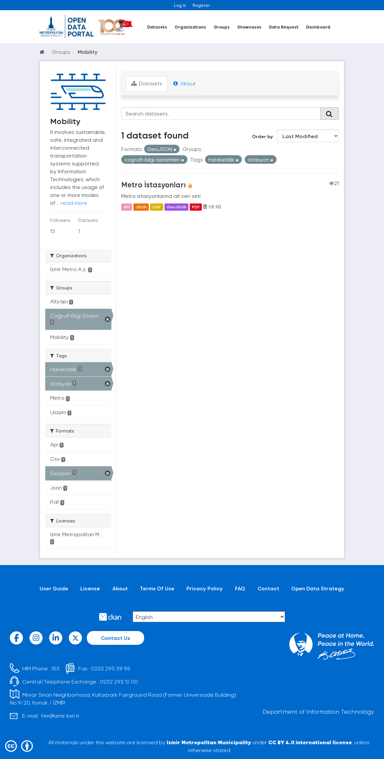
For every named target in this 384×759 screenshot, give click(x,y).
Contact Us (115, 637)
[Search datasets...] (221, 113)
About (184, 83)
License (90, 588)
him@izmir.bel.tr (60, 715)
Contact (268, 588)
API (127, 206)
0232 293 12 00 (119, 681)
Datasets (157, 27)
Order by (262, 136)
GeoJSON (176, 206)
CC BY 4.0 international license (310, 742)
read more (74, 202)
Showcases (249, 27)
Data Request (283, 27)
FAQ (240, 588)
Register (201, 5)
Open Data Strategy (317, 588)
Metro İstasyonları (153, 184)
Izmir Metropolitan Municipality (209, 742)
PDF (196, 206)
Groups (222, 27)
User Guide (54, 588)
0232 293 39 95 (110, 668)
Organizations (190, 27)
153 (55, 668)
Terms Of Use (157, 588)
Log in (180, 5)
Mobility (88, 51)
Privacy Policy (204, 588)
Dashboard (318, 27)
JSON (141, 206)
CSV (156, 206)
